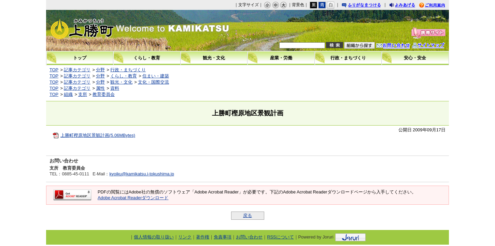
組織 (68, 94)
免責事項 (222, 237)
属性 (100, 88)
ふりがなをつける (367, 6)
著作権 (202, 237)
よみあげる (408, 6)
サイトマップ (435, 46)
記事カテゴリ (77, 69)
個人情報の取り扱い (154, 237)
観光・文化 (121, 82)
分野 (100, 69)
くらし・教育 (123, 75)
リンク (185, 237)
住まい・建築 (155, 75)
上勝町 (104, 30)
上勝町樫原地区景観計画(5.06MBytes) (97, 135)
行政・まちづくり (128, 69)
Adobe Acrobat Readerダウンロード (133, 197)
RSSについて (280, 237)
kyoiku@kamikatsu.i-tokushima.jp (141, 173)
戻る (247, 215)
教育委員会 (104, 94)
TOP (54, 69)
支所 (82, 94)
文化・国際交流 (153, 82)
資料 (114, 88)
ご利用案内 (437, 6)
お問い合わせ (400, 46)
